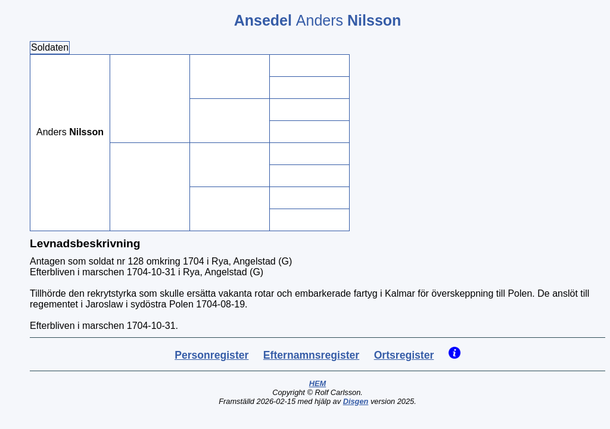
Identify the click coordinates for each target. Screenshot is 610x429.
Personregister (211, 355)
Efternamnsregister (311, 355)
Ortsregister (404, 355)
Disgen (356, 401)
